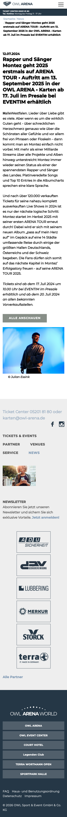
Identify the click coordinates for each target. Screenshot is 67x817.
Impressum (32, 796)
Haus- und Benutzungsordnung (35, 791)
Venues (37, 444)
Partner (11, 444)
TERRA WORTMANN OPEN (33, 764)
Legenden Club (33, 754)
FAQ (6, 791)
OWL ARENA (33, 725)
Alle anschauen (25, 318)
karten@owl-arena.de (24, 418)
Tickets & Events (20, 436)
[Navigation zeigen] (60, 4)
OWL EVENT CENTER (33, 735)
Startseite (9, 18)
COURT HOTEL (33, 745)
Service (10, 453)
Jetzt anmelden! (45, 518)
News (20, 18)
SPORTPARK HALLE (33, 774)
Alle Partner (13, 677)
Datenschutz (12, 796)
